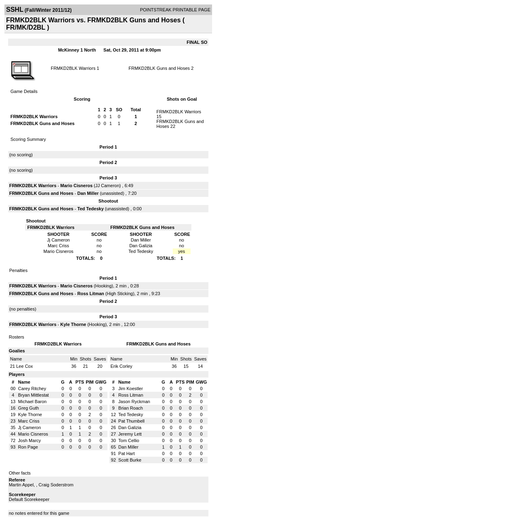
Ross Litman (90, 293)
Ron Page (28, 447)
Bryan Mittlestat (33, 395)
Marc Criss (29, 421)
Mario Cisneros (76, 185)
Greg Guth (28, 408)
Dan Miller (88, 193)
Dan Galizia (130, 427)
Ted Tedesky (90, 208)
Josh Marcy (29, 440)
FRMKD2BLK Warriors (73, 68)
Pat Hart (126, 453)
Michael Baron (32, 401)
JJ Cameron (107, 185)
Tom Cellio (128, 440)
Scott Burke (130, 460)
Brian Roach (130, 408)
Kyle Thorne (73, 324)
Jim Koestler (130, 388)
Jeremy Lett (130, 434)
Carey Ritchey (32, 388)
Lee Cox (24, 366)
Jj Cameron (29, 427)
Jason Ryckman (134, 401)
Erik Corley (122, 366)
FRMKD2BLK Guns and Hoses (159, 68)
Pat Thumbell (131, 421)
